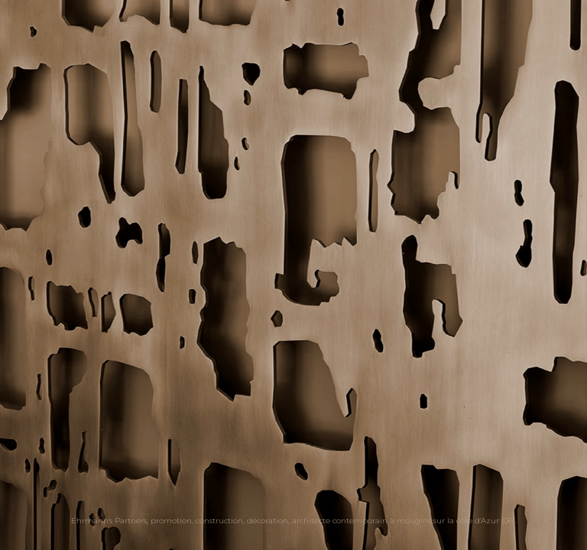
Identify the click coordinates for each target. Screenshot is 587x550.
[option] (293, 275)
